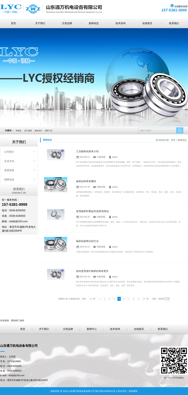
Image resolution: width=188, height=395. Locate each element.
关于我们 (40, 23)
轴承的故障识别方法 (87, 241)
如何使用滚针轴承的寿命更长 (92, 271)
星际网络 (133, 391)
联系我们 (174, 23)
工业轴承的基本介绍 (87, 151)
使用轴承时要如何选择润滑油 (92, 211)
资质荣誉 (9, 170)
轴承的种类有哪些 (86, 181)
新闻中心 (92, 329)
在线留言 (147, 23)
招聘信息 (9, 179)
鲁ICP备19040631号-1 (106, 391)
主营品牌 (67, 23)
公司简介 (9, 152)
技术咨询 (121, 23)
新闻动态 (94, 23)
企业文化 (9, 161)
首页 (13, 23)
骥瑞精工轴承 (17, 320)
